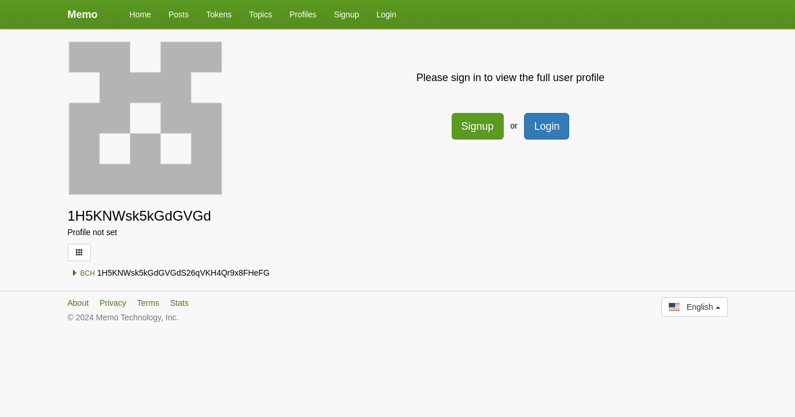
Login (386, 14)
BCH (83, 273)
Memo (83, 14)
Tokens (219, 14)
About (78, 303)
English (694, 307)
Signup (347, 14)
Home (140, 14)
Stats (179, 303)
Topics (260, 14)
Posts (178, 14)
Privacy (113, 303)
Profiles (303, 14)
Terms (148, 303)
